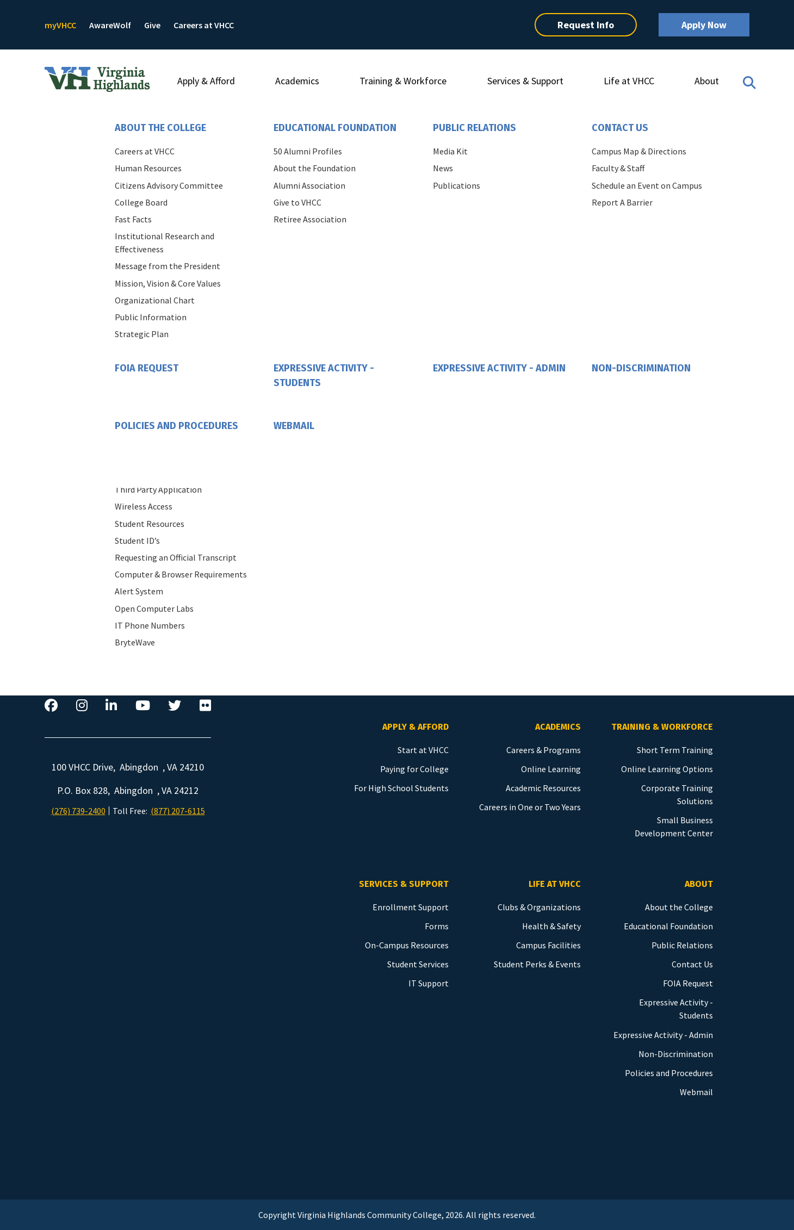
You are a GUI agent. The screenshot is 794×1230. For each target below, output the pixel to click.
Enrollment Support (411, 907)
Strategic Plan (142, 333)
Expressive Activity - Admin (499, 368)
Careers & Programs (543, 749)
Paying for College (414, 768)
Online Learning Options (667, 768)
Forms (437, 926)
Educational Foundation (335, 128)
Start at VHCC (423, 749)
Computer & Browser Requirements (181, 574)
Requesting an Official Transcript (176, 557)
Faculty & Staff (618, 168)
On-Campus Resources (407, 945)
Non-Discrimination (641, 368)
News (443, 168)
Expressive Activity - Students (324, 375)
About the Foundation (315, 168)
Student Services (418, 964)
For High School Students (401, 787)
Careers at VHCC (203, 25)
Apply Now (704, 24)
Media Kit (450, 151)
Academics (297, 80)
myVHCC (60, 25)
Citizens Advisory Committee (169, 185)
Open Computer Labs (154, 608)
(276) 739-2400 (78, 810)
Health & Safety (551, 926)
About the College (160, 128)
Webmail (294, 426)
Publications (456, 185)
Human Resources (148, 168)
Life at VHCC (629, 80)
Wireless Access (143, 506)
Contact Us (620, 128)
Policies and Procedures (176, 426)
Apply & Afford (206, 80)
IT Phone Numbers (150, 625)
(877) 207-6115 (178, 810)
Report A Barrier (622, 202)
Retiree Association (310, 219)
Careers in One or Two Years (530, 807)
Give (152, 25)
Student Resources (149, 523)
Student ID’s (137, 540)
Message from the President (167, 265)
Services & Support (525, 80)
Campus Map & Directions (639, 151)
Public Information (151, 317)
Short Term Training (675, 749)
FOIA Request (146, 368)
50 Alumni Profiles (308, 151)
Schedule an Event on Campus (647, 185)
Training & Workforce (402, 80)
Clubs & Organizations (539, 907)
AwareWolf (110, 25)
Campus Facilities (548, 945)
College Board (141, 202)
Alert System (139, 591)
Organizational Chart (155, 300)
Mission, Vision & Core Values (168, 283)
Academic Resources (543, 787)
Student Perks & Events (537, 964)
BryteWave (135, 642)
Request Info (585, 24)
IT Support (428, 983)
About (706, 80)
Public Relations (474, 128)
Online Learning (551, 768)
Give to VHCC (297, 202)
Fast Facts (133, 219)
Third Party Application (158, 489)
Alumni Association (309, 185)
